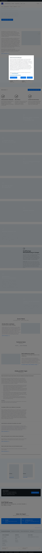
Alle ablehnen (23, 77)
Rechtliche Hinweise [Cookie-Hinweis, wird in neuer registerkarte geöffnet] (18, 75)
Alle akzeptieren (29, 77)
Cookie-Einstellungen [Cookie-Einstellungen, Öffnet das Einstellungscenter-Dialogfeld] (13, 77)
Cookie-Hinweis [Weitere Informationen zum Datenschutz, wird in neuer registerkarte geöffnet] (12, 75)
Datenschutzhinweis (15, 73)
